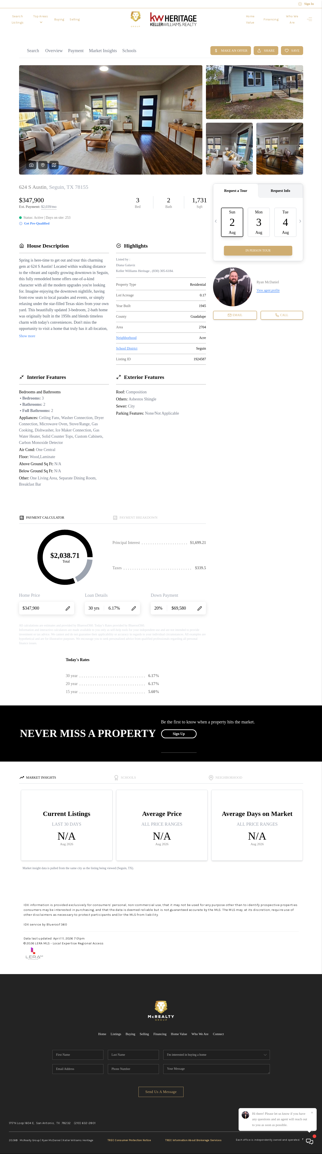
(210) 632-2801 (84, 1120)
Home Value (247, 19)
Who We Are (291, 19)
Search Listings (19, 19)
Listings (115, 1031)
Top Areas (46, 19)
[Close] (312, 1113)
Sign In (306, 4)
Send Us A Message (161, 1089)
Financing (269, 19)
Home (101, 1031)
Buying (66, 19)
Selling (82, 19)
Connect (219, 1031)
